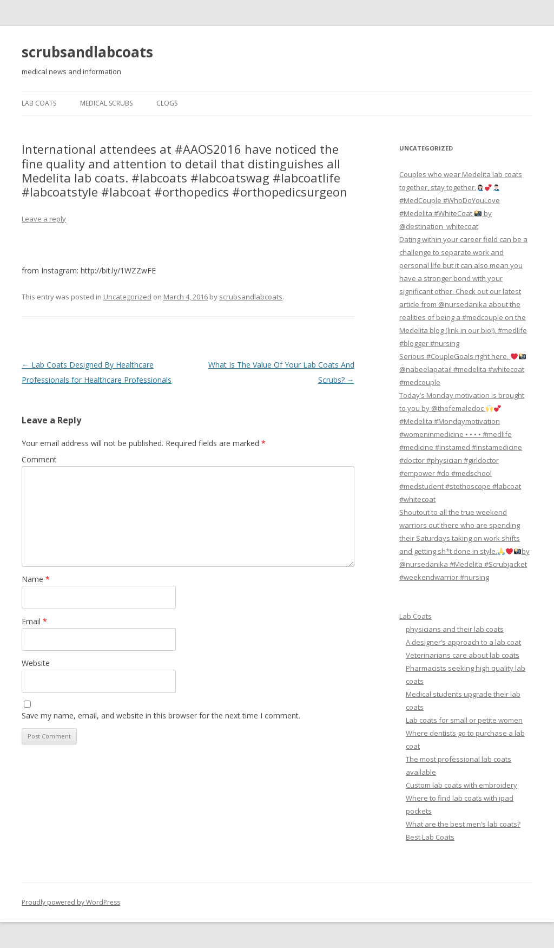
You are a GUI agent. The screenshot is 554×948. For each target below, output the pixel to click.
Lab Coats (39, 103)
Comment (39, 459)
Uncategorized (127, 297)
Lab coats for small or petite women (464, 720)
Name (36, 579)
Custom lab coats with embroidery (461, 785)
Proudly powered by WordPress (71, 902)
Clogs (166, 103)
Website (36, 663)
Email (34, 621)
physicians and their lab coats (455, 629)
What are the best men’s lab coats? (463, 824)
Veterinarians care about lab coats (462, 655)
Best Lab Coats (430, 837)
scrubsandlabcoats (87, 52)
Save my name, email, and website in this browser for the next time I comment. (161, 715)
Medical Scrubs (106, 103)
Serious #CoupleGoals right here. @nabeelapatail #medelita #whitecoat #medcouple (462, 369)
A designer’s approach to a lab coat (463, 642)
